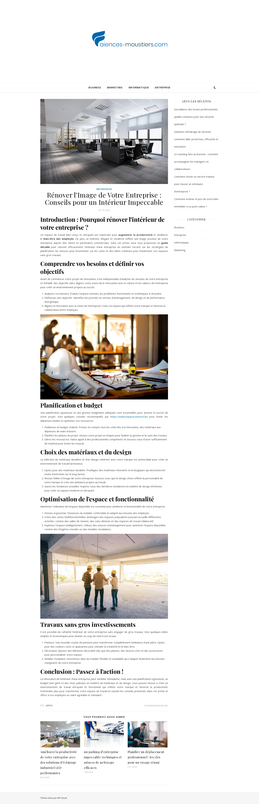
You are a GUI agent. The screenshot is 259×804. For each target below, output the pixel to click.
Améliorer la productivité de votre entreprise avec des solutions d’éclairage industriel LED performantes (58, 762)
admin (49, 705)
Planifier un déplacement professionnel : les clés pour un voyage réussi (146, 757)
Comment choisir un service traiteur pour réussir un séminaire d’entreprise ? (194, 184)
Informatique (139, 87)
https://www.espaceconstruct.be (129, 416)
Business (95, 87)
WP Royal (62, 797)
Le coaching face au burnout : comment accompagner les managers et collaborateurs (196, 161)
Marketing (115, 87)
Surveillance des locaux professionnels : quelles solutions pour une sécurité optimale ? (196, 117)
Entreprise (162, 87)
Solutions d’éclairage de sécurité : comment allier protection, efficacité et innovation (196, 139)
